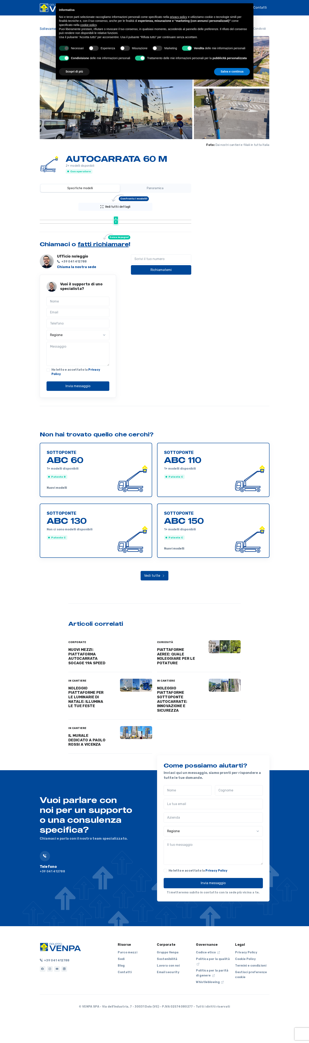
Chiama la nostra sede (76, 288)
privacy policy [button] (178, 17)
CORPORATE (77, 663)
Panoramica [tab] (155, 188)
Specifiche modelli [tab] (80, 188)
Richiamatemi (161, 291)
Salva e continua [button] (232, 71)
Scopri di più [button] (74, 71)
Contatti (260, 7)
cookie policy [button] (88, 25)
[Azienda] (213, 838)
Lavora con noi (168, 986)
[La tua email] (213, 825)
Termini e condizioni (250, 986)
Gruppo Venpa (167, 973)
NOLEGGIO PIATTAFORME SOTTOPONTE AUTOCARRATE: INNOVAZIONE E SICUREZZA (172, 720)
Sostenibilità (167, 980)
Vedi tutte (154, 597)
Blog (121, 986)
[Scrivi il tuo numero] (161, 280)
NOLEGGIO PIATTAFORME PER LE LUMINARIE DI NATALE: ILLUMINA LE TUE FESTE (86, 718)
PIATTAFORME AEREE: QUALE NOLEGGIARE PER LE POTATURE (176, 677)
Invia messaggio (77, 407)
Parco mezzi (127, 973)
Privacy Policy (216, 891)
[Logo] (60, 967)
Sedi (121, 980)
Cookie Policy (245, 980)
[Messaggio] (78, 375)
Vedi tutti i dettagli (124, 206)
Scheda (102, 227)
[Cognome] (239, 811)
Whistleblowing (210, 1003)
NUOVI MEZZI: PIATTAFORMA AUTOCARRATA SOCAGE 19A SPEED (86, 677)
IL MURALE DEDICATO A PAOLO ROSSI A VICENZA (86, 761)
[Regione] (78, 356)
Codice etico (208, 973)
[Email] (78, 333)
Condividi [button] (257, 28)
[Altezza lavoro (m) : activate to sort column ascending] (149, 216)
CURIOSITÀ (165, 663)
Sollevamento (51, 29)
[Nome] (78, 322)
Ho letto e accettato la (75, 393)
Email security (168, 993)
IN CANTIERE (77, 701)
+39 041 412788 (55, 981)
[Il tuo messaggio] (213, 873)
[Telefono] (78, 344)
